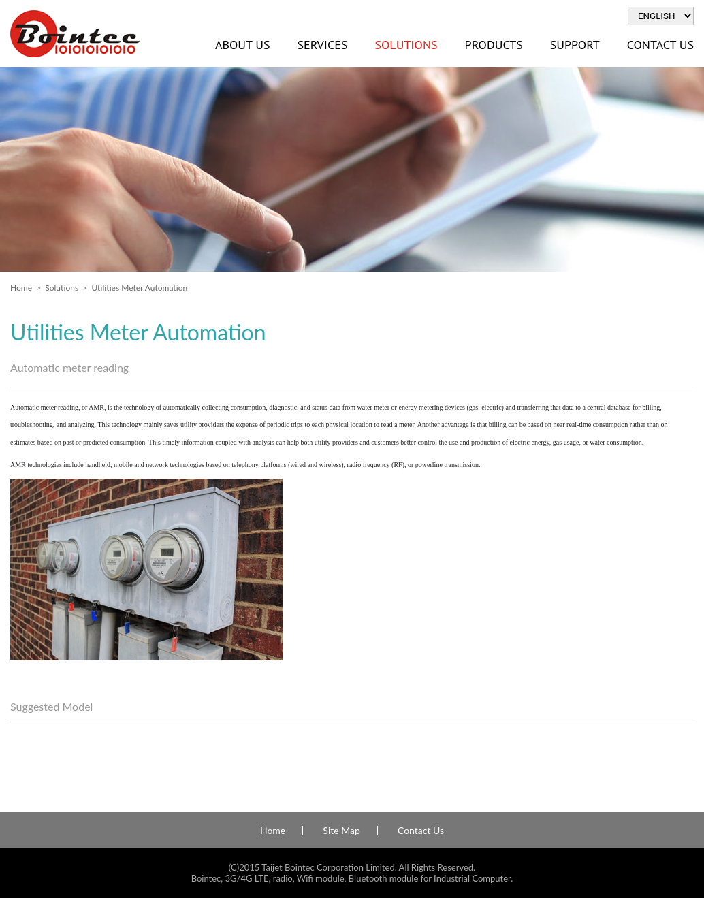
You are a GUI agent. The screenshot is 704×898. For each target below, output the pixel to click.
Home (21, 288)
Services (322, 44)
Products (494, 44)
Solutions (405, 44)
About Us (242, 44)
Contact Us (421, 830)
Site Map (341, 830)
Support (575, 44)
